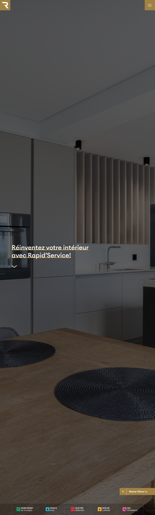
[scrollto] (50, 267)
